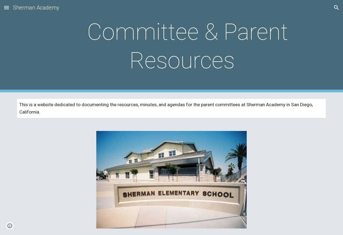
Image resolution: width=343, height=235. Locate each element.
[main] (185, 46)
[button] (6, 7)
